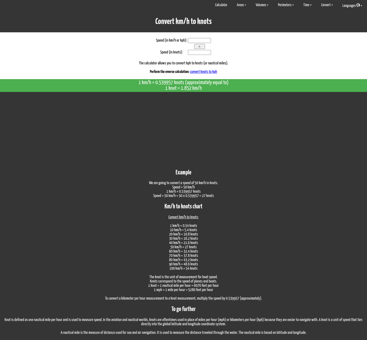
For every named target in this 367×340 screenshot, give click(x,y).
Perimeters (285, 5)
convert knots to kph (203, 72)
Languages (351, 5)
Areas (240, 5)
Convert (326, 5)
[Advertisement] (183, 127)
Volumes (261, 5)
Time (306, 5)
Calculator (221, 5)
